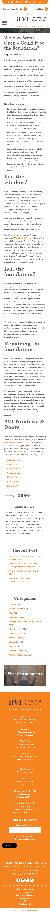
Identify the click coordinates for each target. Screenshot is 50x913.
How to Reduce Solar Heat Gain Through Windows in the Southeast (24, 565)
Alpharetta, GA (13, 459)
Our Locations (25, 892)
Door (11, 613)
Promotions (25, 897)
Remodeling (14, 641)
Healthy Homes (16, 629)
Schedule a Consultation (25, 1)
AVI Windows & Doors (21, 238)
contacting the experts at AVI (16, 442)
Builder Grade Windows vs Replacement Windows (20, 580)
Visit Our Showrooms (25, 888)
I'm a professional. (26, 839)
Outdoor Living (16, 637)
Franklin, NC (13, 481)
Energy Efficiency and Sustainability (25, 621)
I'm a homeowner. (26, 836)
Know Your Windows (25, 894)
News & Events (16, 633)
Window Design (16, 650)
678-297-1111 (40, 866)
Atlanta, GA (12, 464)
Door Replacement (17, 617)
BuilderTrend (25, 903)
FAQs (25, 901)
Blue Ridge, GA (14, 468)
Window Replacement (18, 655)
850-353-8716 (29, 874)
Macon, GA (12, 477)
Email (23, 825)
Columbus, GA (13, 472)
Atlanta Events (15, 604)
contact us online (20, 451)
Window (12, 646)
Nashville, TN (13, 485)
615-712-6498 (31, 870)
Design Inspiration (17, 608)
